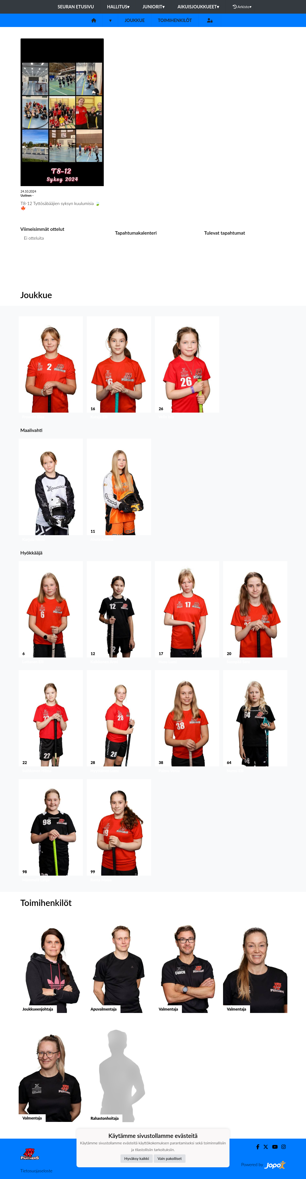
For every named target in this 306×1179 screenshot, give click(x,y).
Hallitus (118, 6)
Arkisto (242, 7)
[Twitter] (263, 1146)
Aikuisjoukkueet (198, 6)
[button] (51, 368)
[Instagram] (282, 1146)
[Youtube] (273, 1146)
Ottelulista (32, 256)
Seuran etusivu (76, 6)
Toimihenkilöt (175, 20)
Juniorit (153, 6)
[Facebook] (255, 1146)
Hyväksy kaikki (136, 1158)
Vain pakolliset (170, 1158)
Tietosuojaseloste (36, 1170)
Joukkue (135, 20)
